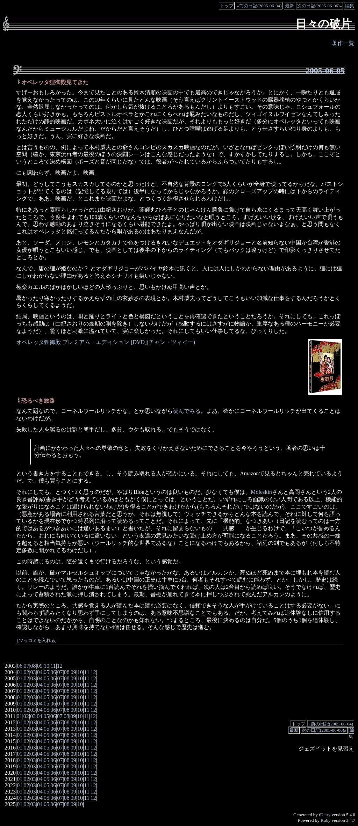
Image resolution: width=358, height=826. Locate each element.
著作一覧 (343, 43)
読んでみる (187, 411)
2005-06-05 (325, 70)
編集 (349, 5)
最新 (289, 5)
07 (26, 666)
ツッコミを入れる (37, 640)
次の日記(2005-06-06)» (319, 5)
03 (33, 672)
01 (19, 672)
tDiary (324, 814)
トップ (227, 5)
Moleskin (261, 492)
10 (46, 666)
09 (40, 666)
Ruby (325, 820)
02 (26, 672)
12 (60, 666)
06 (19, 666)
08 (33, 666)
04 (40, 672)
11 (53, 666)
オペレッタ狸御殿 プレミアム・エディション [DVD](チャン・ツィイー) (105, 342)
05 (46, 672)
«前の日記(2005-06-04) (259, 5)
